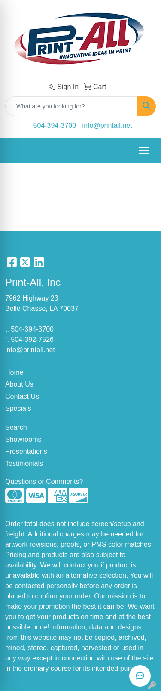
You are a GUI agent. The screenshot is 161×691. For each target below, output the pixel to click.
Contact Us (22, 396)
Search (16, 427)
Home (14, 372)
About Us (19, 384)
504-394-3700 (54, 125)
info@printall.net (107, 125)
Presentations (26, 451)
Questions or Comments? (44, 481)
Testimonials (24, 463)
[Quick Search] (71, 106)
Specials (18, 408)
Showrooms (23, 439)
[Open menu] (143, 150)
